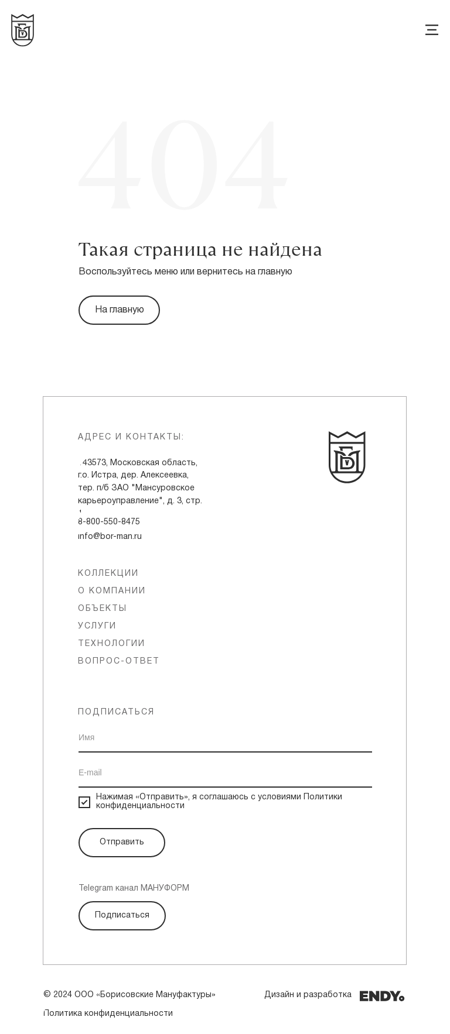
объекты (102, 609)
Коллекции (108, 574)
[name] (225, 738)
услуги (97, 626)
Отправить (122, 842)
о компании (112, 591)
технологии (111, 644)
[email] (225, 773)
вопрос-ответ (119, 661)
